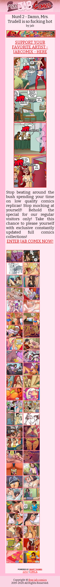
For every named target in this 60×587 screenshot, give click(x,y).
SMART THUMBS (35, 569)
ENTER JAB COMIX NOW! (30, 241)
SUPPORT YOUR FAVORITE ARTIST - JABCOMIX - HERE (30, 47)
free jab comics (37, 579)
